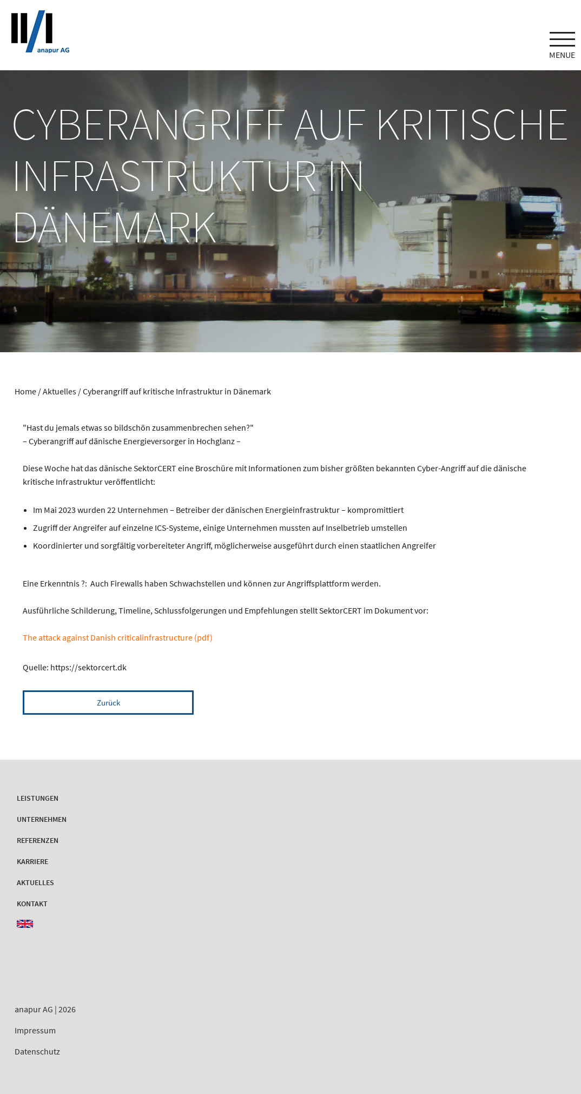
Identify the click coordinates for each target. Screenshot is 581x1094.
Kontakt (32, 903)
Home (25, 391)
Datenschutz (37, 1051)
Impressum (35, 1030)
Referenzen (37, 840)
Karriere (32, 861)
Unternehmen (42, 819)
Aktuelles (60, 391)
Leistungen (37, 798)
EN (25, 924)
